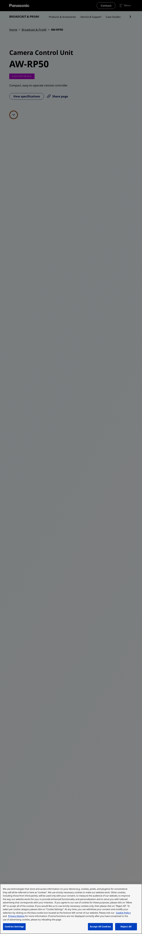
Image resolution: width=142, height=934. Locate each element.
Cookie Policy (123, 912)
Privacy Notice (16, 916)
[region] (71, 909)
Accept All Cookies (100, 926)
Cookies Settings (14, 926)
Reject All (126, 926)
